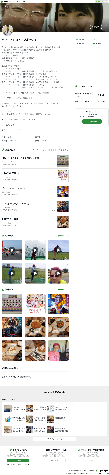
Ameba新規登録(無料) (101, 1)
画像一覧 (80, 44)
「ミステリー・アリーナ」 (14, 188)
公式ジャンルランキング (83, 94)
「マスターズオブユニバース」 (16, 204)
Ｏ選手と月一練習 (10, 219)
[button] (96, 27)
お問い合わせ (71, 473)
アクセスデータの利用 (94, 473)
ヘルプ (106, 473)
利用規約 (81, 473)
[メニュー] (106, 27)
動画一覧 (97, 44)
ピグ (96, 40)
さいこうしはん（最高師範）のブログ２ (50, 150)
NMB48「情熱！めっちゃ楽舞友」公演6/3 (20, 158)
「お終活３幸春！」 (11, 173)
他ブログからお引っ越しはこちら (17, 464)
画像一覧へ (63, 290)
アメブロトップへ (54, 439)
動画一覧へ (63, 236)
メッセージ (81, 40)
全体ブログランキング (83, 101)
